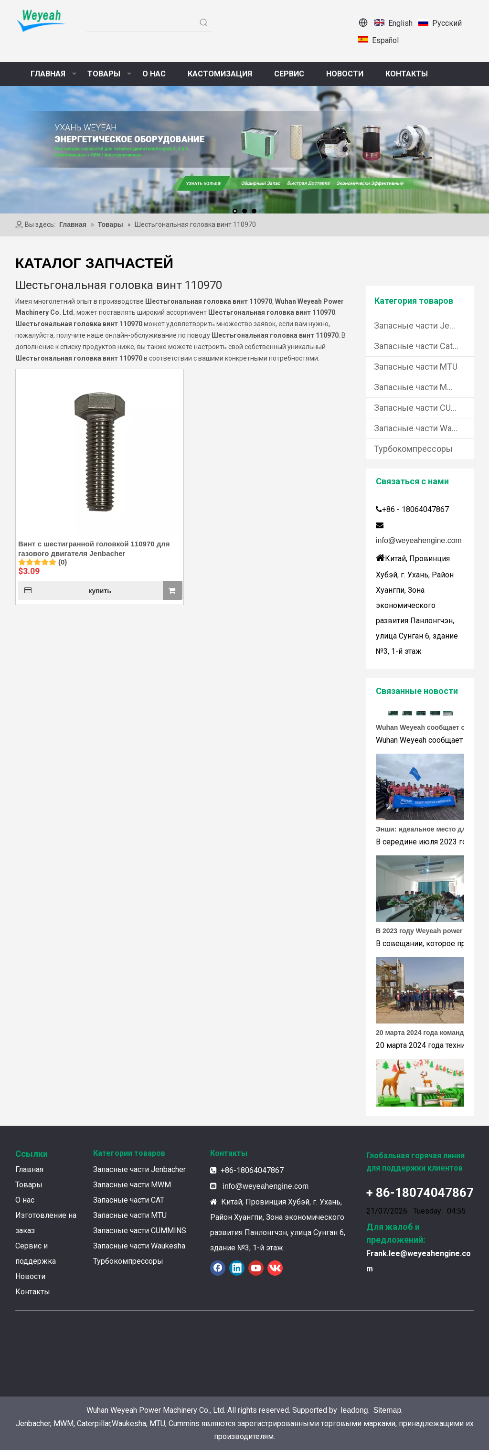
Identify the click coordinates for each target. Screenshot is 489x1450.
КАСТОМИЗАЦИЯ (220, 73)
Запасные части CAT (128, 1200)
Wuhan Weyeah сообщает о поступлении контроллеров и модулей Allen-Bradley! (430, 729)
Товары (29, 1184)
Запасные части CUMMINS (424, 408)
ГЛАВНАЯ (48, 73)
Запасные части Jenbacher (424, 325)
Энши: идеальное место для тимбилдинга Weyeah (430, 831)
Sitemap (387, 1410)
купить (64, 590)
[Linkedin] (236, 1268)
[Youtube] (256, 1268)
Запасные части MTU (415, 367)
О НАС (154, 73)
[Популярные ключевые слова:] (204, 23)
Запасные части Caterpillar (424, 346)
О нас (24, 1200)
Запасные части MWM (418, 387)
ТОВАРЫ (103, 73)
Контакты (32, 1291)
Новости (30, 1276)
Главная (29, 1169)
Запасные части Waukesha (424, 428)
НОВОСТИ (344, 73)
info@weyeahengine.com (419, 540)
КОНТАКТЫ (406, 73)
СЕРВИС (289, 73)
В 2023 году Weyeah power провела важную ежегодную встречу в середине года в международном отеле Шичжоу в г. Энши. (430, 933)
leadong (354, 1410)
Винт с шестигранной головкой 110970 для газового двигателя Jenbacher (94, 548)
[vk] (275, 1268)
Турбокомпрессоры (413, 449)
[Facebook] (217, 1268)
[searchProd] (140, 23)
